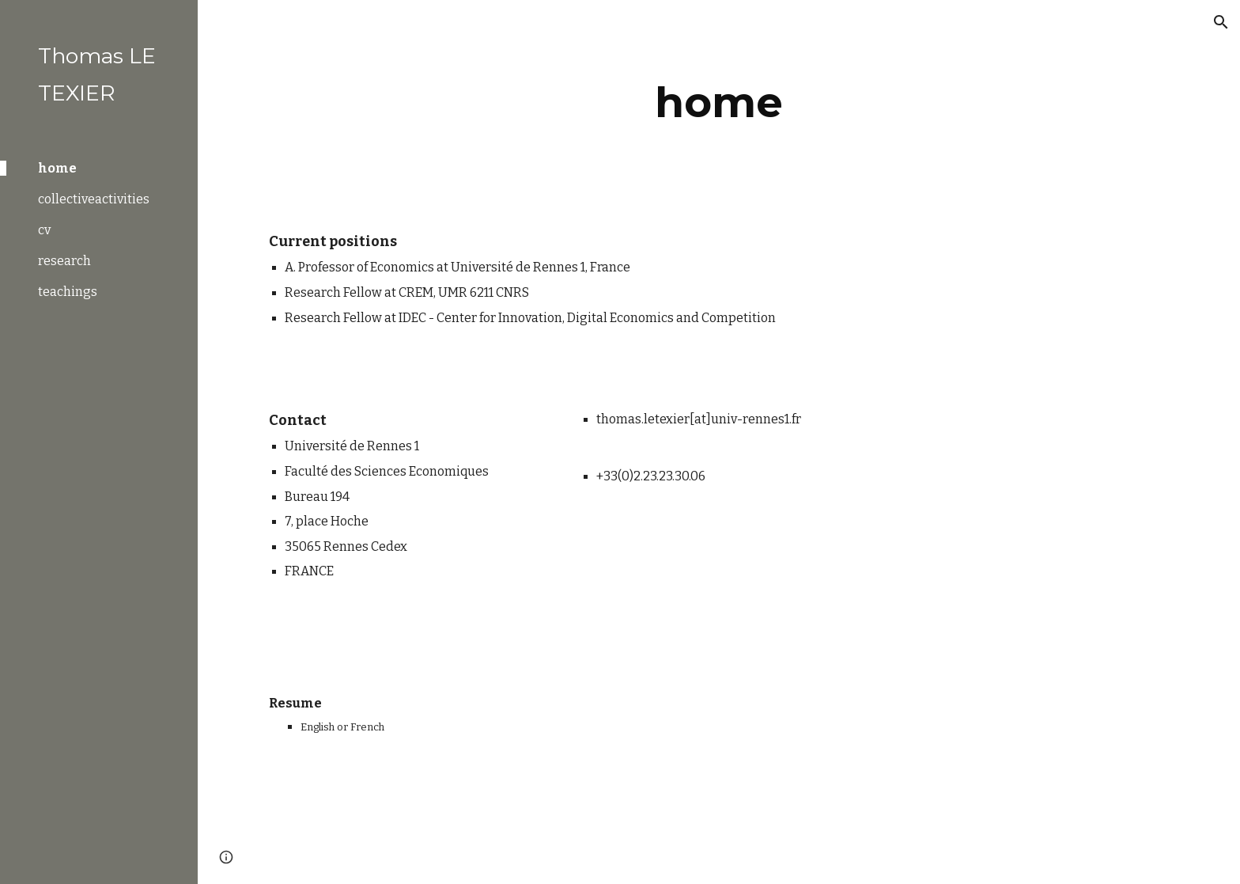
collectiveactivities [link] (93, 199)
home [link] (57, 168)
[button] (1221, 22)
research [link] (64, 260)
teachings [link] (67, 291)
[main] (718, 102)
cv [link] (44, 229)
